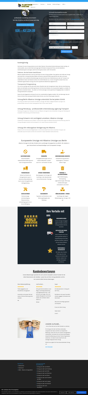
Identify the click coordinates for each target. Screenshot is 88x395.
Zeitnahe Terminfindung (41, 173)
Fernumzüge (41, 156)
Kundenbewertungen (44, 271)
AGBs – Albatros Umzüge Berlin (25, 370)
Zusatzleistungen (22, 193)
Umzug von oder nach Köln (43, 371)
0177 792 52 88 (48, 347)
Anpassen (62, 392)
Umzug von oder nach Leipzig (43, 381)
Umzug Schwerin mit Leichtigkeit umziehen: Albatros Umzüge (40, 118)
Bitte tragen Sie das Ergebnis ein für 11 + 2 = (59, 47)
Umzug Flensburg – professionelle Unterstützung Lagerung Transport (43, 109)
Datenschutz (66, 42)
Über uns (33, 7)
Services (42, 4)
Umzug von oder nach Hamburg (44, 369)
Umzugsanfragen (75, 19)
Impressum (21, 367)
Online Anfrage (56, 4)
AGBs (57, 42)
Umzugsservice (34, 4)
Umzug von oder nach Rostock (44, 383)
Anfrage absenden (66, 51)
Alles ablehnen (71, 392)
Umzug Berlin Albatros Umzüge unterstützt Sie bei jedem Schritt (41, 99)
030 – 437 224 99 (25, 30)
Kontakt (49, 4)
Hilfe (63, 4)
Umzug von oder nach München (44, 373)
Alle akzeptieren (81, 392)
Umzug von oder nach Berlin (43, 366)
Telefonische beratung (25, 24)
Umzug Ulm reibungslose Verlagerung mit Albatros (36, 127)
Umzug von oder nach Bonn (43, 375)
